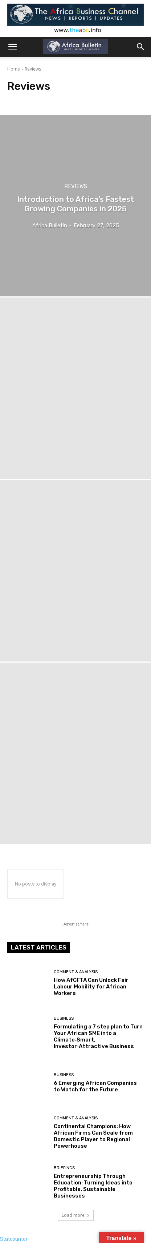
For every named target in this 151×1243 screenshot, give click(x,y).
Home (13, 69)
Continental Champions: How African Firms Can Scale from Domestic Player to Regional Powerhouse (93, 1136)
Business (64, 1018)
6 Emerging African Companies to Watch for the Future (95, 1086)
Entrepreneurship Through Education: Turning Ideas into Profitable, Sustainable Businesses (93, 1186)
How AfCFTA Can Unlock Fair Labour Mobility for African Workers (91, 986)
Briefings (64, 1168)
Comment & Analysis (76, 972)
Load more (76, 1215)
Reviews (75, 186)
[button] (12, 47)
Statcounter (14, 1239)
